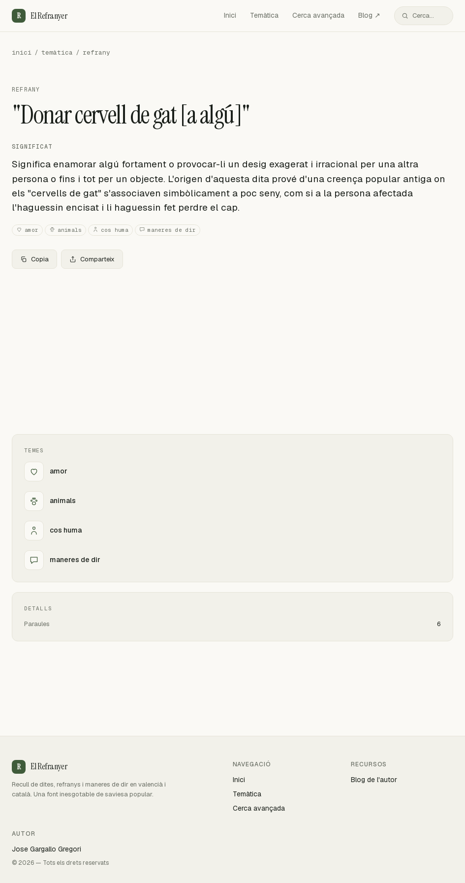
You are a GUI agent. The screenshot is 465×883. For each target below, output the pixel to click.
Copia (34, 259)
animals (65, 230)
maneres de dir (167, 230)
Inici (230, 15)
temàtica (57, 52)
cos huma (110, 230)
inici (21, 52)
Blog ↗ (369, 15)
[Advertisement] (232, 349)
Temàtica (264, 15)
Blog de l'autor (374, 779)
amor (27, 230)
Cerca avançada (318, 15)
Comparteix (92, 259)
